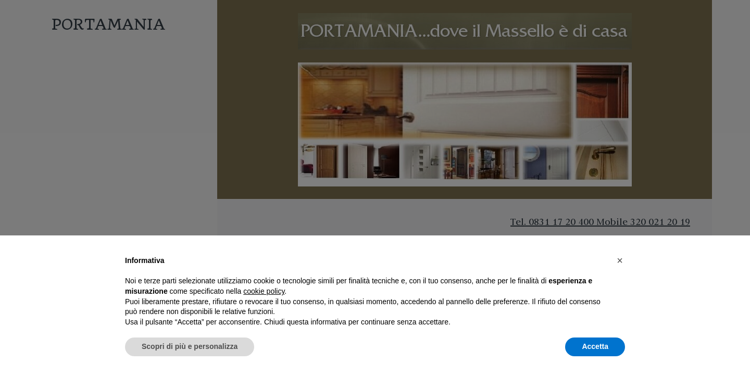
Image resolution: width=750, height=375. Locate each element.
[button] (619, 260)
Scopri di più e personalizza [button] (190, 346)
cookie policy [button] (263, 291)
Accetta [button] (595, 346)
